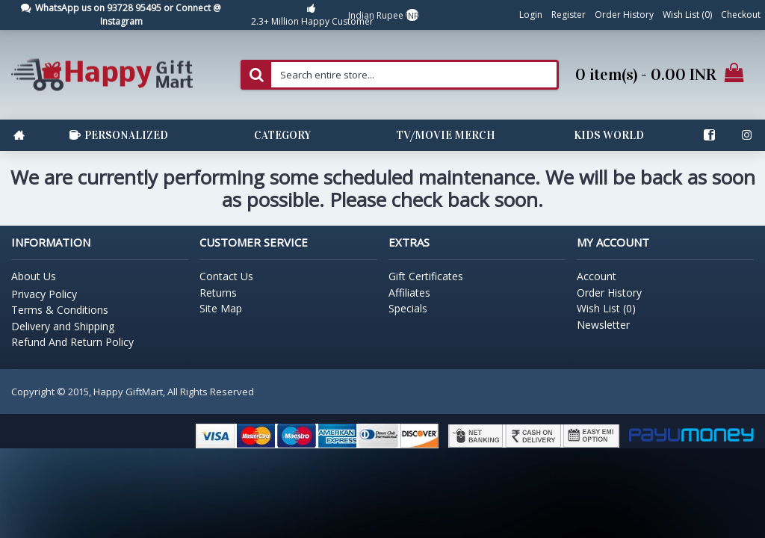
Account (596, 276)
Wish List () (606, 308)
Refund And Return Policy (72, 342)
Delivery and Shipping (62, 326)
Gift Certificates (425, 276)
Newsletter (603, 325)
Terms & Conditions (59, 310)
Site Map (220, 308)
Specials (407, 308)
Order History (609, 292)
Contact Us (226, 276)
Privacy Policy (44, 294)
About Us (33, 276)
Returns (218, 292)
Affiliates (409, 292)
